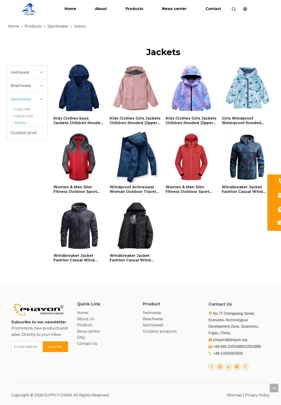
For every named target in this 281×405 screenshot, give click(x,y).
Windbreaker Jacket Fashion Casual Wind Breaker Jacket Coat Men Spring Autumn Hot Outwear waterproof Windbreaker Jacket (134, 258)
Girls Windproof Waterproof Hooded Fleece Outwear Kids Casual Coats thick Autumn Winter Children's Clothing (242, 120)
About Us (85, 319)
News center (174, 9)
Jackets (20, 123)
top (274, 388)
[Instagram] (237, 366)
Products (134, 9)
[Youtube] (228, 366)
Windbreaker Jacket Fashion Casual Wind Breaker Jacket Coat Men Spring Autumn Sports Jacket (78, 258)
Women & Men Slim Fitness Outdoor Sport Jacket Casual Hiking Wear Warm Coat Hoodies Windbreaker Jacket (78, 189)
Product (84, 325)
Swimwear (20, 72)
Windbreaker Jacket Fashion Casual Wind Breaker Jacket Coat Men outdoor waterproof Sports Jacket (246, 189)
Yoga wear (22, 109)
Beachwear (21, 85)
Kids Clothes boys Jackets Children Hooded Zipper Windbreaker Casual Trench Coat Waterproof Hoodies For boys (78, 120)
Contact (213, 9)
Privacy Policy (257, 395)
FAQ (81, 337)
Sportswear (21, 99)
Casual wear (23, 116)
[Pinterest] (245, 366)
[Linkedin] (220, 366)
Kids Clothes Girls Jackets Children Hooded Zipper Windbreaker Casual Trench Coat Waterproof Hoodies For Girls (135, 120)
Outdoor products (27, 133)
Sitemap (234, 395)
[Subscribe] (55, 346)
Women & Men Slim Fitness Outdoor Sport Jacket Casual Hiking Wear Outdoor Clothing (189, 189)
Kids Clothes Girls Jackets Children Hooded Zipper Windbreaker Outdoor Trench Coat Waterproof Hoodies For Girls (191, 120)
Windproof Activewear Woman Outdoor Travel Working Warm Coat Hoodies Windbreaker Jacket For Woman (133, 189)
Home (70, 9)
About (101, 9)
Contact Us (87, 343)
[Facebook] (211, 366)
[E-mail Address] (26, 346)
